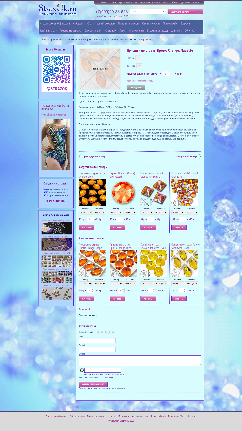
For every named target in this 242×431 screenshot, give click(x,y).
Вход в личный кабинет (57, 418)
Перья (122, 30)
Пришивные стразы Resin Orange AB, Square (153, 174)
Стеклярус (110, 30)
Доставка (185, 2)
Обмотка (189, 30)
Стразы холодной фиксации (55, 23)
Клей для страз (48, 30)
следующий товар (188, 156)
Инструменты (136, 30)
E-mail (82, 345)
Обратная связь (77, 418)
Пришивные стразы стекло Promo (89, 39)
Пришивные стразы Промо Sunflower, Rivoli (153, 246)
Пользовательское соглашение (101, 418)
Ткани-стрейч (170, 23)
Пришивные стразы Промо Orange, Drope (90, 246)
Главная (43, 39)
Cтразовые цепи (93, 30)
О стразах (101, 2)
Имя (81, 337)
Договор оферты (158, 418)
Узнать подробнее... (56, 201)
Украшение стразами (150, 2)
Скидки (112, 2)
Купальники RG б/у (128, 2)
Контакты (197, 2)
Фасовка (131, 66)
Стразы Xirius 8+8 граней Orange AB (184, 174)
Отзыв (82, 354)
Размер (130, 58)
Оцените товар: (86, 332)
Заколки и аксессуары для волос (164, 30)
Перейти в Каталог (54, 114)
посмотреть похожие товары (140, 81)
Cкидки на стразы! (56, 183)
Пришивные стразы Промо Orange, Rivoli (121, 246)
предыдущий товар (92, 156)
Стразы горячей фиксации (101, 23)
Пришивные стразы (128, 23)
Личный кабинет (170, 2)
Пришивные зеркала (70, 30)
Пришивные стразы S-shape (56, 269)
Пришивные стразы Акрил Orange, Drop (93, 174)
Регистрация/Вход (176, 418)
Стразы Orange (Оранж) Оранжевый (122, 174)
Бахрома (185, 23)
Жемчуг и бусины (151, 23)
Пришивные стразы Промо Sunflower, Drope (185, 246)
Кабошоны (78, 23)
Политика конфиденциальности (133, 418)
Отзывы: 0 (84, 309)
